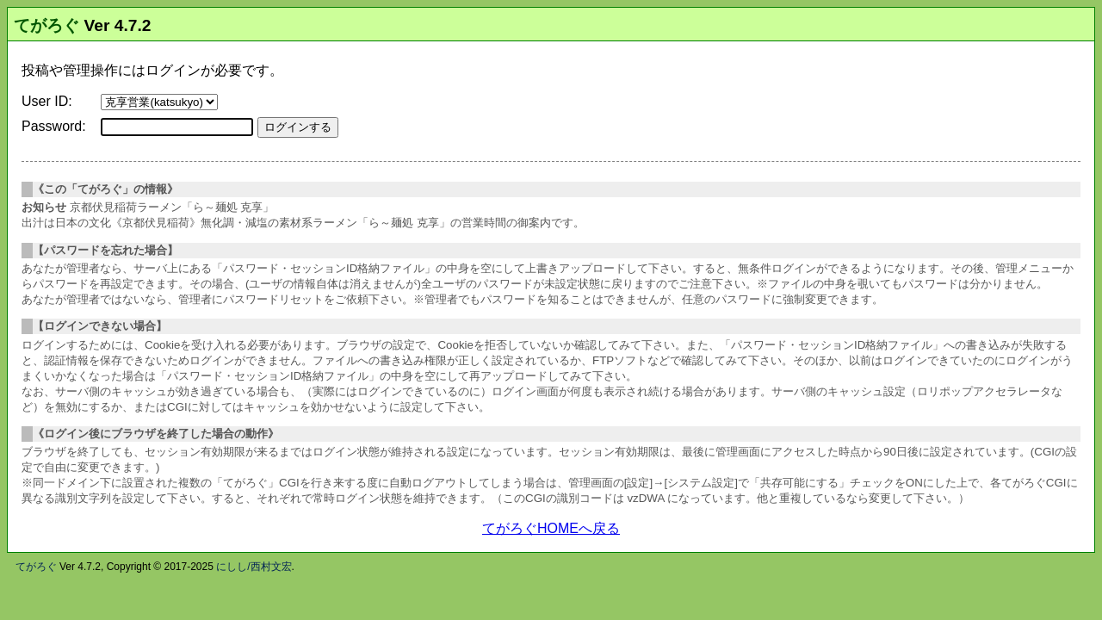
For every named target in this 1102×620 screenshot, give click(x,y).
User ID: (47, 101)
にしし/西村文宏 (253, 567)
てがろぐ (46, 25)
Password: (54, 126)
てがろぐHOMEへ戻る (551, 528)
